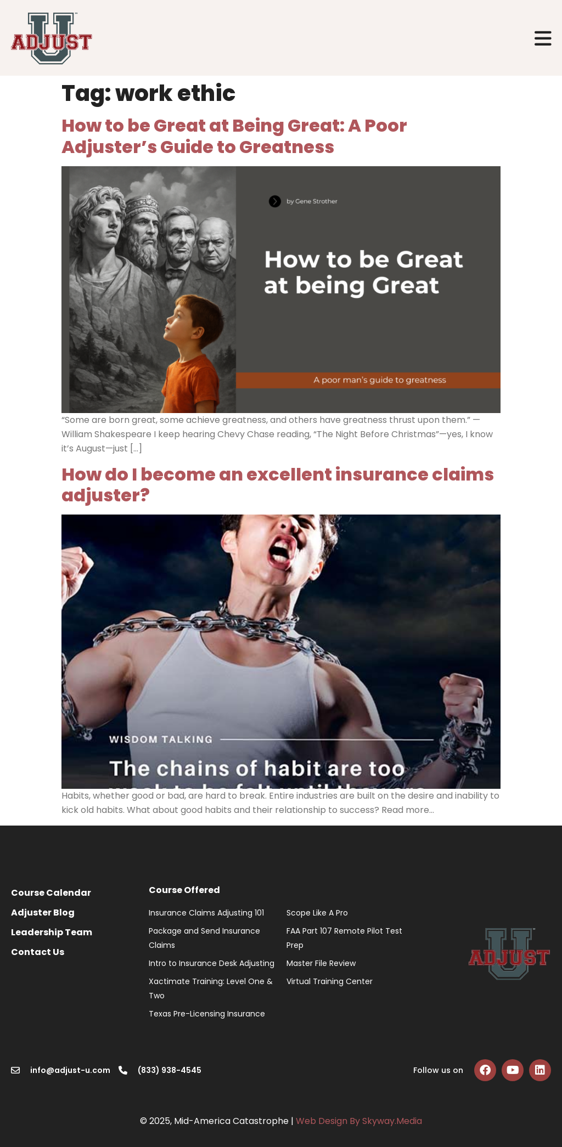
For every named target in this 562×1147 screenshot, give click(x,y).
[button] (543, 38)
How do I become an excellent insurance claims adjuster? (277, 484)
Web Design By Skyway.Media (359, 1121)
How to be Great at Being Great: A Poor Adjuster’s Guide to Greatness (234, 136)
